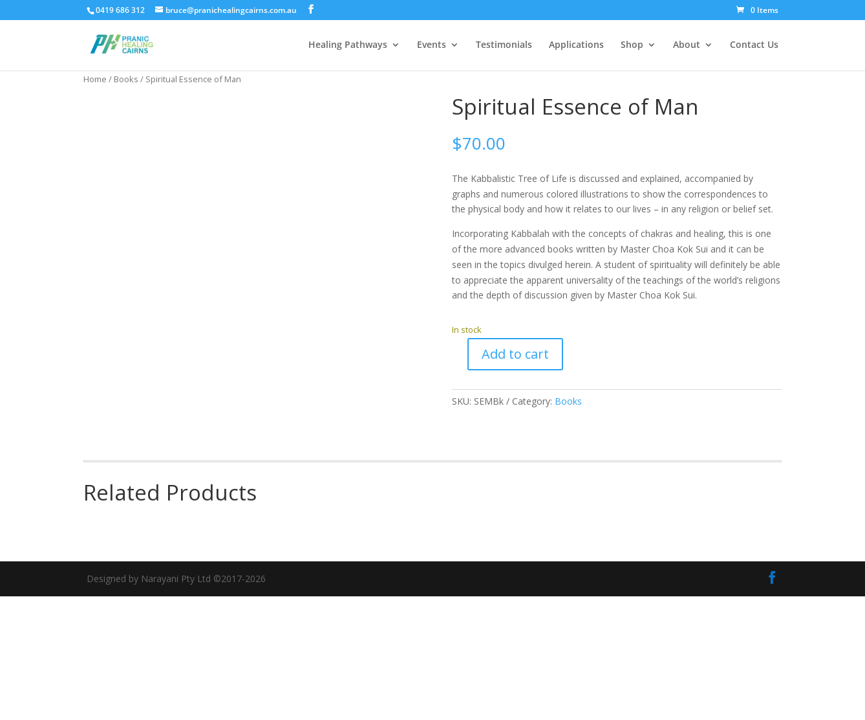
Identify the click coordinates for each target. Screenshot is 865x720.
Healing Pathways (347, 46)
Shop (632, 46)
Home (95, 79)
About (686, 46)
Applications (576, 46)
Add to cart (515, 354)
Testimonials (504, 46)
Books (126, 79)
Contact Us (754, 46)
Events (431, 46)
